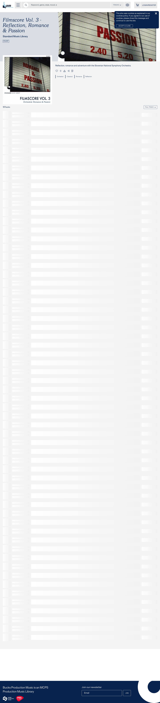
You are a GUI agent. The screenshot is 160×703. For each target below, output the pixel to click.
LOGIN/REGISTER (149, 5)
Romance (79, 76)
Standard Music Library (15, 36)
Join (127, 693)
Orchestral (60, 76)
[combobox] (117, 5)
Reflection (88, 76)
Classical (70, 76)
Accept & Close (124, 26)
